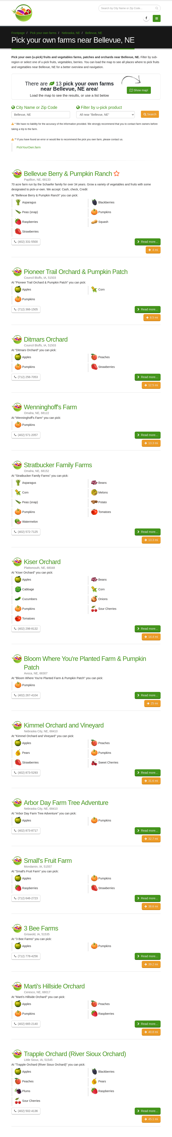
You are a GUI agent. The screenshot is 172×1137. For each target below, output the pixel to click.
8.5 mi (152, 317)
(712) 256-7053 (26, 377)
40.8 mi (151, 1032)
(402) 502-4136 (26, 1111)
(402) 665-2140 (26, 1023)
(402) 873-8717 (26, 830)
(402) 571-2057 (26, 435)
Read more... (147, 241)
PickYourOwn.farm (29, 147)
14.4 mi (151, 636)
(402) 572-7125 (26, 531)
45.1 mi (151, 1119)
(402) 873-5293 (26, 772)
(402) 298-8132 (26, 628)
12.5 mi (151, 385)
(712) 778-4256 (26, 956)
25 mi (152, 703)
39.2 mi (151, 964)
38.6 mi (151, 906)
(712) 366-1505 (26, 309)
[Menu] (157, 18)
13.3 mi (151, 443)
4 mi (153, 249)
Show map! (139, 90)
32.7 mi (151, 838)
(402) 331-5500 (26, 241)
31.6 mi (151, 780)
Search (150, 114)
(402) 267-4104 (26, 695)
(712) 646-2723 (26, 898)
